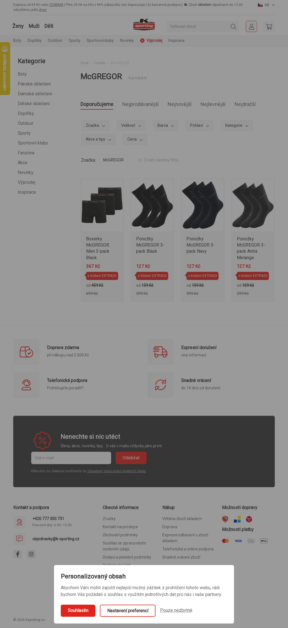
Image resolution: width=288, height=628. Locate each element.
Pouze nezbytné (176, 610)
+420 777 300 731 (48, 520)
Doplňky (26, 113)
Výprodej (26, 182)
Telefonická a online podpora (187, 550)
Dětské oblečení (34, 103)
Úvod (84, 63)
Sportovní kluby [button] (100, 40)
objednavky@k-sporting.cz (55, 540)
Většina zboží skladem (182, 520)
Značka (93, 127)
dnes (43, 10)
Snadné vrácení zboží (181, 559)
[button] (266, 5)
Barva (163, 127)
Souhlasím (78, 610)
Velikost (128, 127)
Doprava (169, 528)
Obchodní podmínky (120, 536)
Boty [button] (17, 40)
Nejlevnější (239, 105)
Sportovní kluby (33, 143)
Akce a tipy (96, 141)
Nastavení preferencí (127, 610)
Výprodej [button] (151, 40)
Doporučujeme (100, 105)
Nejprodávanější (153, 105)
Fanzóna (26, 152)
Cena (132, 141)
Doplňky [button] (35, 40)
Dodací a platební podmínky (127, 559)
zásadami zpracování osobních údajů (116, 473)
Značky (99, 63)
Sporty (24, 133)
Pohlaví (197, 127)
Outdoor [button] (55, 40)
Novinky (127, 40)
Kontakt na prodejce (120, 528)
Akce (23, 162)
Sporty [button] (74, 40)
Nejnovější (200, 105)
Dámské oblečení (35, 93)
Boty (22, 74)
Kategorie (234, 127)
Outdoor (25, 123)
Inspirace (176, 40)
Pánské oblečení (34, 84)
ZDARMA (56, 5)
